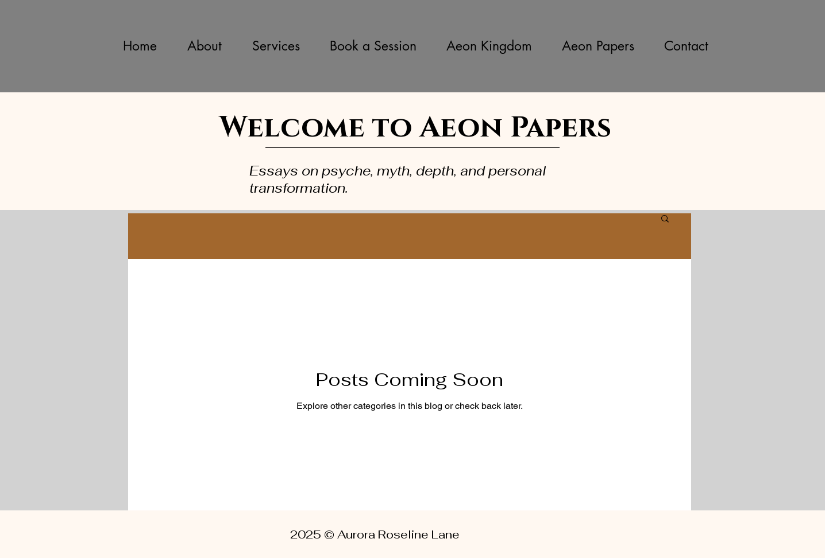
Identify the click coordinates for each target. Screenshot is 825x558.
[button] (665, 219)
